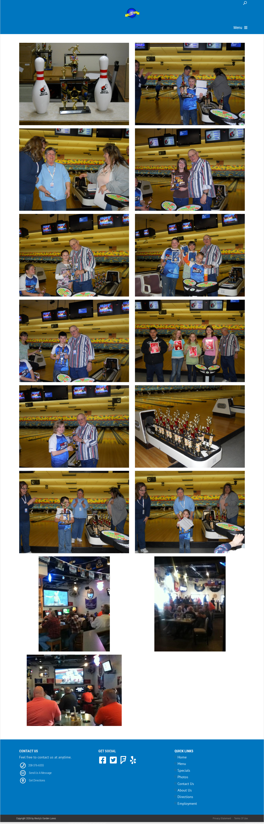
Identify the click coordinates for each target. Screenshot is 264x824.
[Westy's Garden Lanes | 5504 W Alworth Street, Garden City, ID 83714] (132, 13)
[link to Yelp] (133, 765)
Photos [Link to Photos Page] (183, 782)
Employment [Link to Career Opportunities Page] (187, 808)
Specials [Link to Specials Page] (184, 775)
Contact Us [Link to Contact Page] (186, 788)
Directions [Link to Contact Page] (185, 801)
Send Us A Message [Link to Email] (40, 778)
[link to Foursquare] (124, 765)
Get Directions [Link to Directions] (37, 785)
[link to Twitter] (114, 765)
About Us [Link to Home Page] (185, 795)
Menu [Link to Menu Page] (182, 768)
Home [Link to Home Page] (182, 762)
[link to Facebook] (103, 765)
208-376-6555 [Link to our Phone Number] (36, 770)
